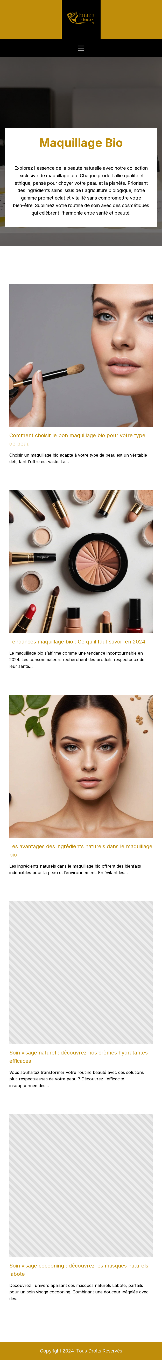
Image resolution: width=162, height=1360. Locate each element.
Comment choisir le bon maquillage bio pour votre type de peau (77, 439)
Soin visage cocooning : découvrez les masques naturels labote (78, 1270)
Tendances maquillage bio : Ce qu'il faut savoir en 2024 (77, 642)
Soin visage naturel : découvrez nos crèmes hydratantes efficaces (78, 1057)
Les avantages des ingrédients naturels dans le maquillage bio (80, 850)
